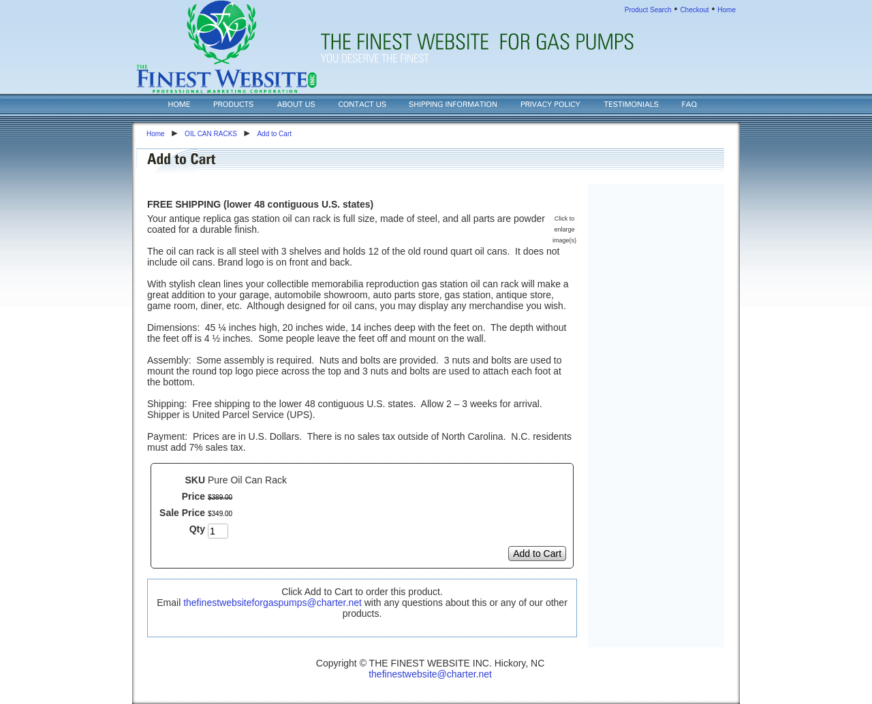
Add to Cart (274, 134)
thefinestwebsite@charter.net (430, 674)
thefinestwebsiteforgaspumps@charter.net (272, 602)
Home (726, 10)
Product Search (648, 10)
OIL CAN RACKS (211, 134)
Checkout (694, 10)
